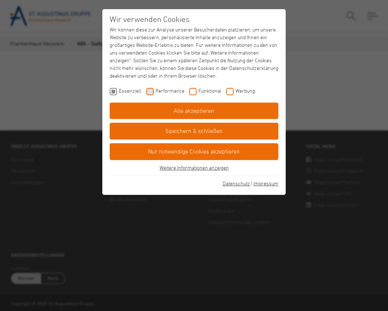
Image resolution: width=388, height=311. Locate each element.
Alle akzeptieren (194, 110)
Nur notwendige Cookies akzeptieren (194, 151)
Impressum (265, 183)
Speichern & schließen (194, 130)
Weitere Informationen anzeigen (194, 167)
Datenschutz (236, 183)
